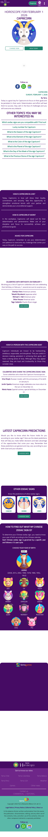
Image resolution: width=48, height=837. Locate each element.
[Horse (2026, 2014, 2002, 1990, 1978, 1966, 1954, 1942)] (24, 565)
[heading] (24, 306)
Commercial (18, 794)
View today (33, 48)
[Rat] (8, 584)
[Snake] (40, 597)
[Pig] (32, 623)
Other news (35, 785)
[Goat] (8, 610)
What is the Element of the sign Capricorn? (24, 136)
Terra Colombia (24, 776)
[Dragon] (24, 597)
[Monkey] (24, 610)
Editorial (31, 794)
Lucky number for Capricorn (24, 127)
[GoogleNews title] (29, 86)
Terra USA (24, 781)
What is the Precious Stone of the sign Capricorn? (24, 156)
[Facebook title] (17, 86)
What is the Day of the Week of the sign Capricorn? (24, 151)
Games (12, 785)
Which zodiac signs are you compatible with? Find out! (24, 122)
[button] (39, 3)
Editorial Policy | (31, 807)
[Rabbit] (8, 597)
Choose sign (24, 516)
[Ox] (24, 584)
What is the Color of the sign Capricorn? (24, 141)
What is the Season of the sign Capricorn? (24, 131)
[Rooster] (40, 610)
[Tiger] (40, 584)
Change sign (14, 48)
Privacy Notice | (20, 807)
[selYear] (24, 551)
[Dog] (16, 623)
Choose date (24, 453)
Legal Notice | (10, 807)
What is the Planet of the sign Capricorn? (24, 146)
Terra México (42, 776)
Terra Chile (5, 776)
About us (40, 807)
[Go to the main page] (5, 3)
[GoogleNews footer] (29, 826)
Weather (43, 781)
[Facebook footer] (17, 826)
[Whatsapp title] (23, 86)
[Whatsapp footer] (23, 826)
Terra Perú (5, 781)
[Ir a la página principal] (3, 669)
